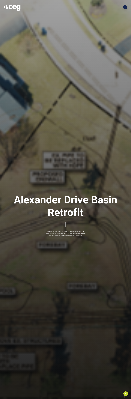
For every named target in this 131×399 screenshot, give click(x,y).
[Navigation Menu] (125, 7)
